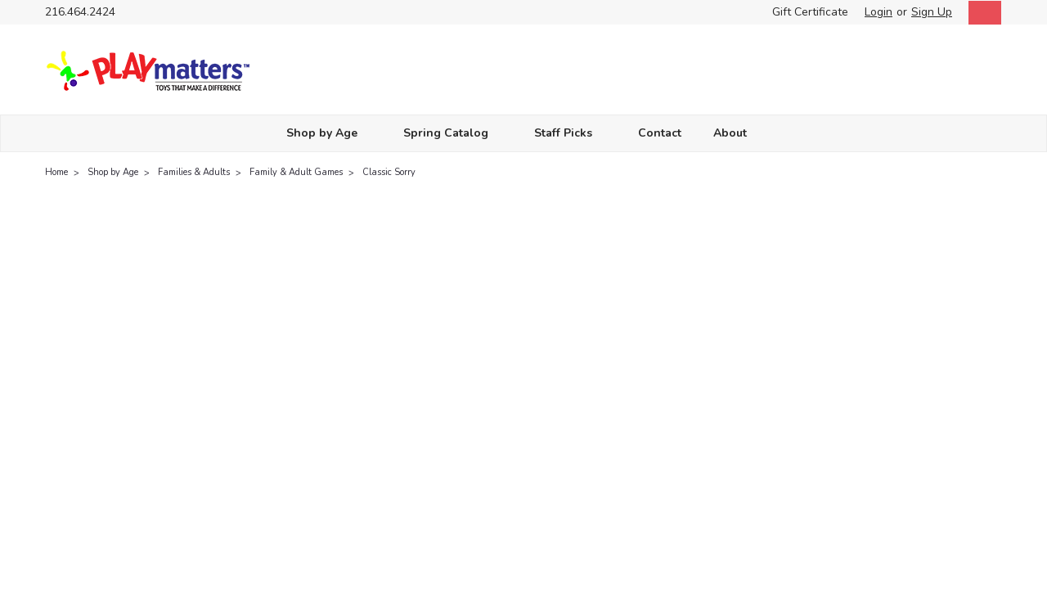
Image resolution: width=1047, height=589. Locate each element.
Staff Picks (570, 133)
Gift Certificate (810, 12)
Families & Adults (194, 172)
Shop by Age (328, 133)
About (737, 133)
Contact (659, 133)
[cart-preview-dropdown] (981, 13)
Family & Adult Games (296, 172)
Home (56, 172)
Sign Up (931, 12)
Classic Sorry (389, 172)
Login (878, 12)
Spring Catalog (452, 133)
